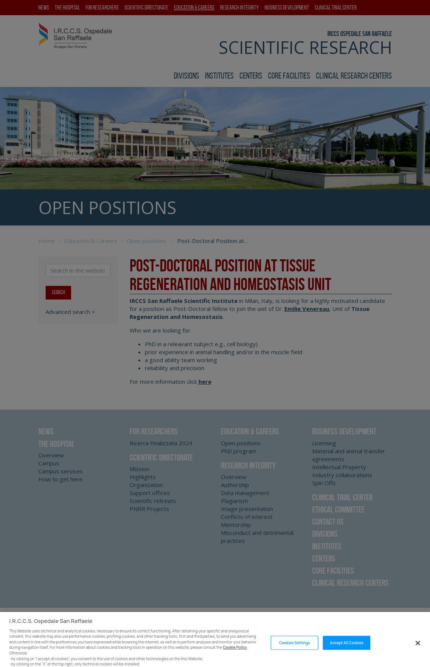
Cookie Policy (235, 655)
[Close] (417, 650)
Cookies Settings (294, 650)
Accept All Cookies (346, 650)
